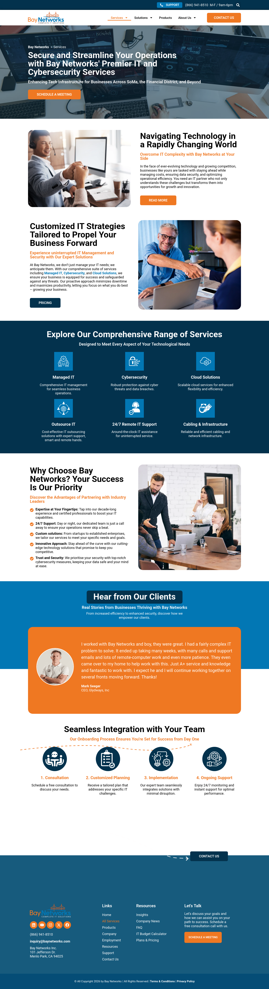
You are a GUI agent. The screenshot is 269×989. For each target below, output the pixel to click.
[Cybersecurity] (134, 361)
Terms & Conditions (162, 981)
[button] (238, 5)
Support (108, 953)
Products (165, 18)
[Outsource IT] (63, 408)
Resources (110, 946)
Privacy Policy (186, 981)
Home (106, 915)
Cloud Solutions (105, 273)
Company (109, 934)
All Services (111, 921)
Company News (148, 921)
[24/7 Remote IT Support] (134, 408)
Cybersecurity (74, 273)
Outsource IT (63, 424)
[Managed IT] (63, 361)
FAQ (139, 927)
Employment (111, 940)
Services (119, 18)
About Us (187, 18)
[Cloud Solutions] (205, 361)
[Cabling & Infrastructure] (205, 408)
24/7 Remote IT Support (134, 424)
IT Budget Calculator (151, 934)
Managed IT (53, 273)
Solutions (143, 18)
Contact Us (110, 959)
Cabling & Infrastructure (205, 424)
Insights (142, 915)
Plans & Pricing (147, 940)
